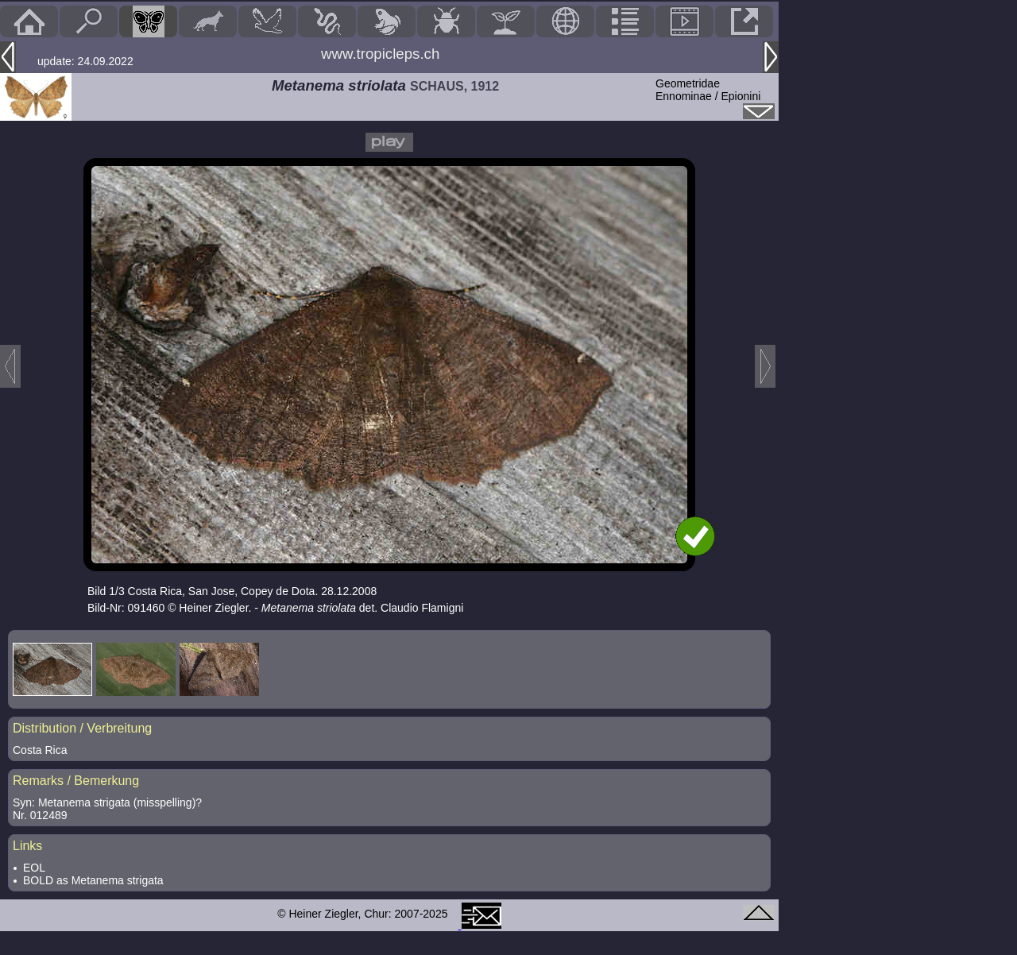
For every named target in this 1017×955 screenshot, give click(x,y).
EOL (34, 867)
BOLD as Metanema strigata (93, 880)
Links (27, 846)
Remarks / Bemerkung (76, 780)
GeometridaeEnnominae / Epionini (707, 89)
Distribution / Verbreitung (82, 728)
